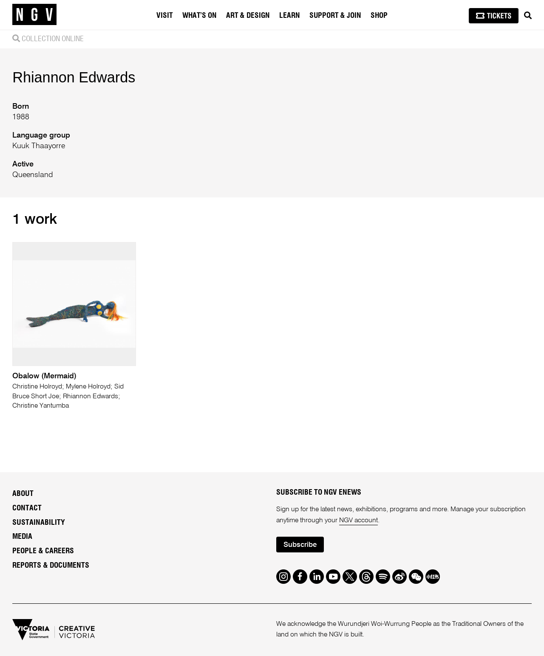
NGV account (358, 520)
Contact (27, 508)
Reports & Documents (50, 565)
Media (22, 537)
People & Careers (43, 551)
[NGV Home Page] (34, 15)
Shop (379, 16)
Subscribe (300, 545)
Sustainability (38, 522)
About (23, 494)
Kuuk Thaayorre (38, 146)
